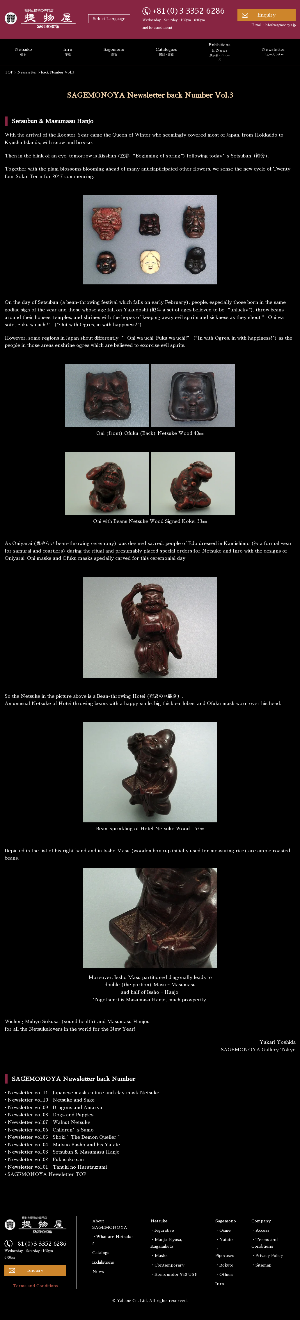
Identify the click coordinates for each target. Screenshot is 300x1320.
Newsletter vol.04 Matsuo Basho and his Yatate (64, 1145)
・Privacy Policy (267, 1255)
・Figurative (162, 1230)
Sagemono (114, 52)
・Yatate (224, 1240)
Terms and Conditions (35, 1286)
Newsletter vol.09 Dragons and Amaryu (55, 1107)
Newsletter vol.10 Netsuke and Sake (51, 1100)
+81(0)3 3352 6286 (188, 11)
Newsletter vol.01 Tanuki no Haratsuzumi (57, 1167)
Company (261, 1221)
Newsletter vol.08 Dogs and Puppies (50, 1115)
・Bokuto (224, 1265)
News (98, 1271)
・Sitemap (261, 1265)
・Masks (159, 1255)
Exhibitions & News (219, 52)
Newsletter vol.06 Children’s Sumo (51, 1130)
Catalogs (100, 1253)
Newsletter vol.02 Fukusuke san (46, 1159)
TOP (9, 72)
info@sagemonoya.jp (280, 25)
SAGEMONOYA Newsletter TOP (47, 1174)
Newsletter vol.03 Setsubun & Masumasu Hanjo (64, 1152)
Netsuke (159, 1221)
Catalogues (166, 52)
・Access (260, 1230)
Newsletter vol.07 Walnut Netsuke (49, 1122)
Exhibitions (103, 1262)
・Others (224, 1274)
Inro (67, 52)
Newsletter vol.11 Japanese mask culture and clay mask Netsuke (83, 1093)
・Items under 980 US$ (173, 1274)
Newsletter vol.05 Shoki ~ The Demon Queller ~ (64, 1137)
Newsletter (27, 72)
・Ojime (223, 1230)
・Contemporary (167, 1265)
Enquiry (267, 15)
